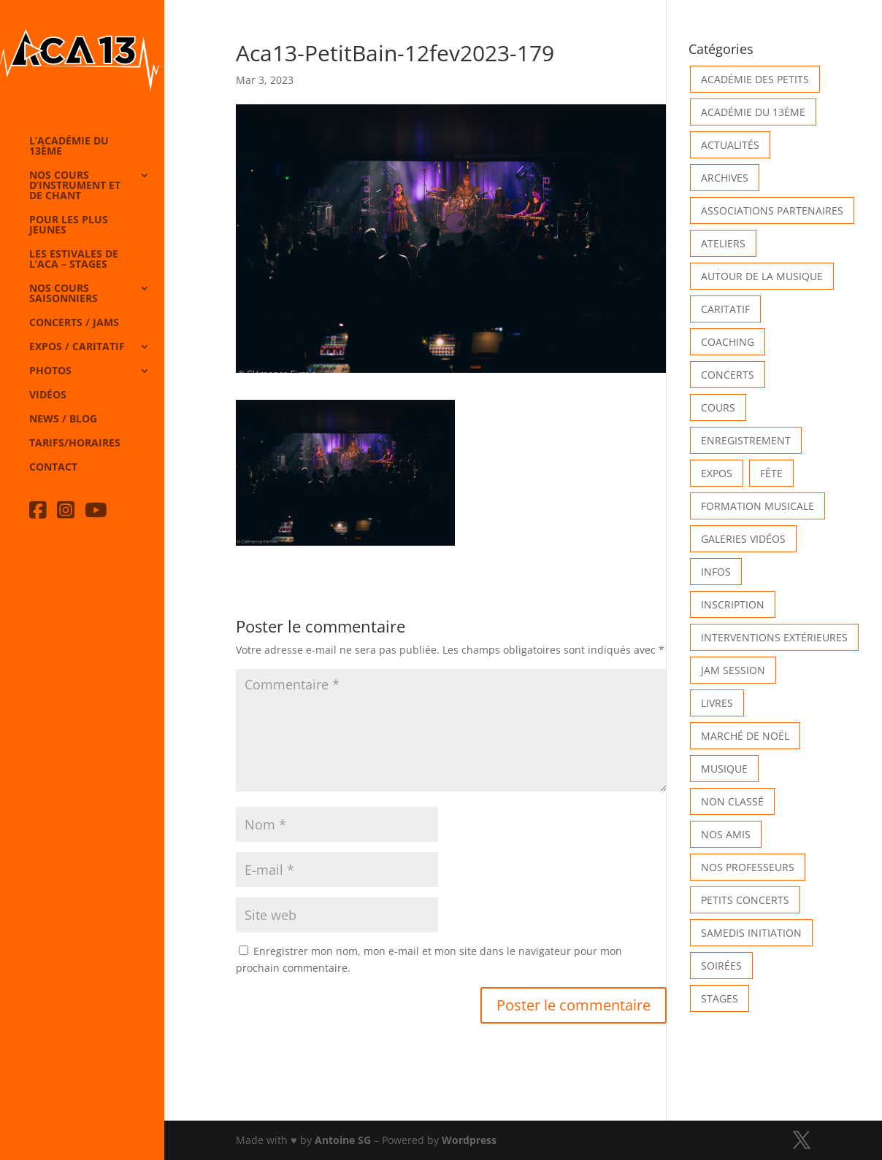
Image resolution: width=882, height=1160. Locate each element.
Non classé (732, 801)
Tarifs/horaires (74, 443)
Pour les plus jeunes (68, 225)
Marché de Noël (745, 736)
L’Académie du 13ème (69, 147)
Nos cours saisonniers (63, 294)
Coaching (727, 342)
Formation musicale (757, 506)
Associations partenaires (772, 210)
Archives (724, 178)
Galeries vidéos (743, 539)
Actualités (730, 145)
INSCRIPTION (732, 604)
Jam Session (733, 670)
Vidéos (47, 395)
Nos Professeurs (747, 867)
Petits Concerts (745, 900)
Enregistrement (746, 440)
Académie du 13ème (753, 112)
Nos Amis (726, 834)
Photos (50, 371)
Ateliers (723, 243)
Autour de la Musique (762, 276)
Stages (719, 998)
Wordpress (469, 1140)
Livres (717, 703)
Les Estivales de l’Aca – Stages (73, 260)
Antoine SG (343, 1140)
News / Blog (63, 419)
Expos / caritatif (77, 347)
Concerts (727, 375)
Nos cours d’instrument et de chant (74, 186)
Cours (718, 407)
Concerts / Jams (74, 323)
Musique (724, 769)
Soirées (721, 966)
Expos (716, 473)
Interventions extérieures (774, 637)
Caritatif (725, 309)
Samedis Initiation (751, 933)
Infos (716, 572)
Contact (53, 467)
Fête (771, 473)
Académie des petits (755, 79)
